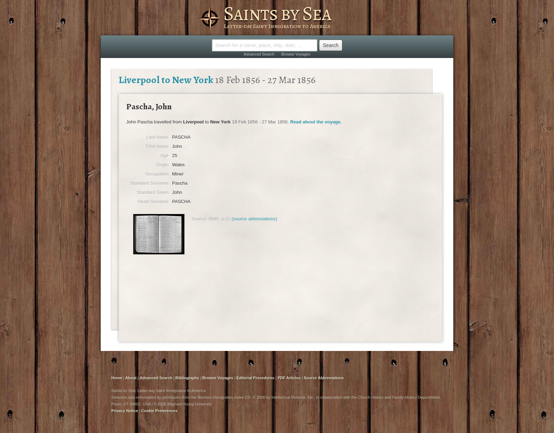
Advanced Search (259, 54)
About (131, 378)
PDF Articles (289, 378)
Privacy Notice (124, 411)
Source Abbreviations (324, 378)
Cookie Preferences (159, 411)
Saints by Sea (277, 13)
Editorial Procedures (255, 378)
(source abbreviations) (254, 218)
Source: (199, 218)
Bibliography (187, 378)
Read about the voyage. (316, 122)
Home (116, 378)
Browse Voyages (295, 54)
